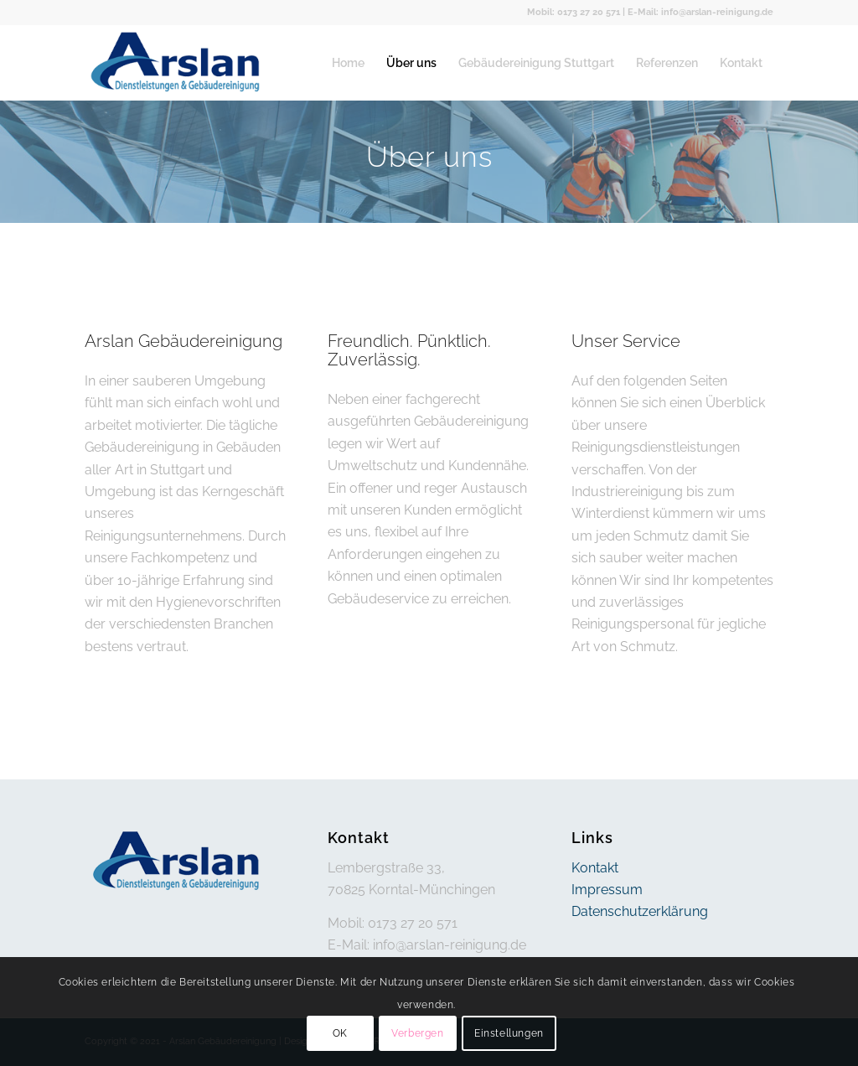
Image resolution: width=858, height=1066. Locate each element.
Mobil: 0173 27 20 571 (573, 12)
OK (340, 1033)
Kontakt (594, 868)
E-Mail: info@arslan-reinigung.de (700, 12)
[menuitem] (348, 63)
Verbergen (417, 1033)
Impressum (607, 890)
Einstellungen (509, 1033)
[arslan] (177, 63)
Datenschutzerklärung (639, 911)
